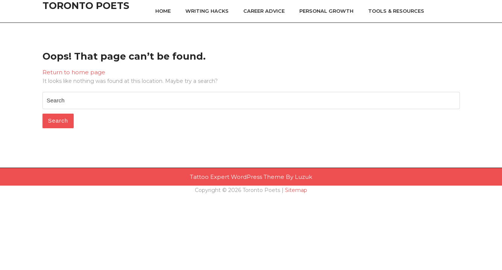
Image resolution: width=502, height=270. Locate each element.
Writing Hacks (207, 11)
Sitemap (296, 190)
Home (163, 11)
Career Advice (264, 11)
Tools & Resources (396, 11)
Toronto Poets (85, 5)
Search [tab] (58, 120)
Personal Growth (326, 11)
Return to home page (73, 72)
